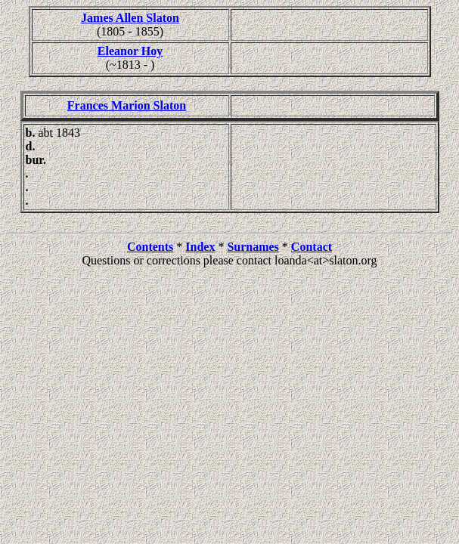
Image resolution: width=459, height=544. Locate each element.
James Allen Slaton (130, 17)
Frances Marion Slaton (126, 105)
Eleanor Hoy (130, 51)
